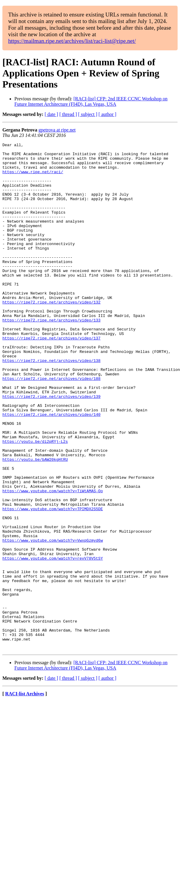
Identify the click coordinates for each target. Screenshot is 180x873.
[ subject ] (87, 114)
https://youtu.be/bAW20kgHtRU (35, 523)
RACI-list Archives (24, 795)
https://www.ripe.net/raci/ (32, 178)
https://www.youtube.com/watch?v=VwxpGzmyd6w (52, 620)
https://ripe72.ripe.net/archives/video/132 (51, 334)
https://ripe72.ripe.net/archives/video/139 (51, 447)
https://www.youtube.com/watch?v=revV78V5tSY (52, 641)
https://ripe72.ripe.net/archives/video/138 (51, 404)
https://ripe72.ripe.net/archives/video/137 (51, 377)
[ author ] (108, 114)
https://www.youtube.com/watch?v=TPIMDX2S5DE (52, 582)
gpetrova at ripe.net (57, 129)
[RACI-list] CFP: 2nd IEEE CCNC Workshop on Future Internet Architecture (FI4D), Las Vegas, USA (90, 101)
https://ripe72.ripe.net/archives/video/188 (51, 426)
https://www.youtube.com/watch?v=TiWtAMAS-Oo (52, 561)
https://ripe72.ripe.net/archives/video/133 (51, 356)
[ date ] (51, 114)
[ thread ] (68, 114)
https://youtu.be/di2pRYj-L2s (35, 501)
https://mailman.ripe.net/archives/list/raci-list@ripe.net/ (72, 41)
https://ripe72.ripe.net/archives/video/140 (51, 469)
